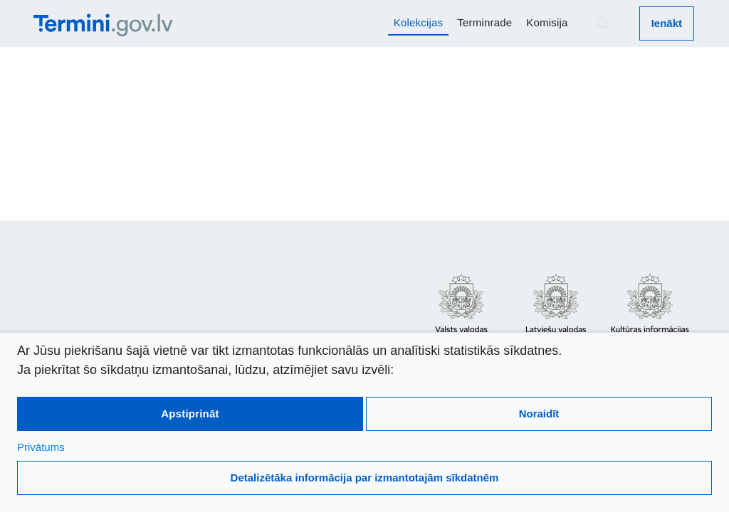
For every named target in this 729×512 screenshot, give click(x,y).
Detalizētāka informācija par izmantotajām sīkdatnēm (365, 477)
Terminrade (484, 22)
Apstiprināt (190, 413)
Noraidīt (539, 413)
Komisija (546, 22)
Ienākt (666, 23)
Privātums (41, 447)
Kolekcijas (419, 22)
